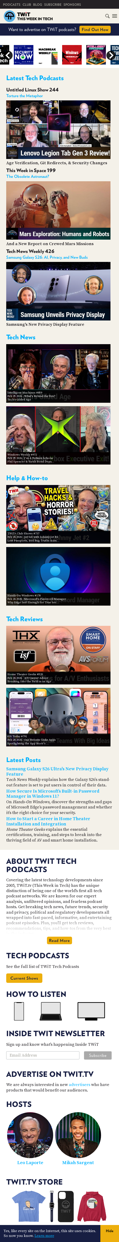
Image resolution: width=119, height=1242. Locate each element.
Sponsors (72, 4)
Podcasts (11, 4)
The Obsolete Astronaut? (27, 176)
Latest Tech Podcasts (35, 78)
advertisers (79, 1084)
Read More (59, 940)
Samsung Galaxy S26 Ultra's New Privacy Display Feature (57, 771)
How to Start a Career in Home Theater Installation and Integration (48, 821)
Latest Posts (23, 760)
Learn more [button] (44, 1235)
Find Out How (95, 29)
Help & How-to (27, 478)
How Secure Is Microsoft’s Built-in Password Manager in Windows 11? (52, 794)
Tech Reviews (24, 619)
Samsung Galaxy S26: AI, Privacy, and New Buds (47, 257)
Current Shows (24, 978)
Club (27, 4)
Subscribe (52, 4)
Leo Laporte (30, 1163)
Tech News (20, 337)
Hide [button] (109, 1231)
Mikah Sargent (78, 1163)
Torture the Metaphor (24, 95)
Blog (37, 4)
